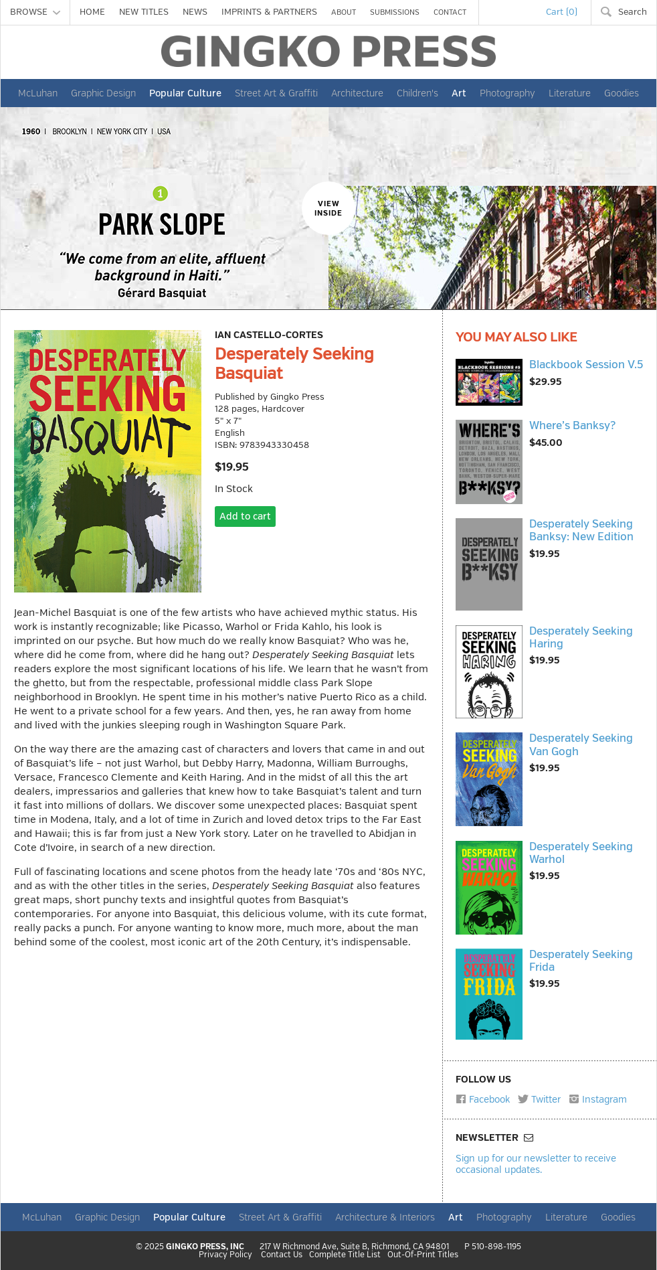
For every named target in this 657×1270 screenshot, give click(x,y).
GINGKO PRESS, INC (205, 1247)
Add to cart (245, 516)
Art (459, 93)
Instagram (598, 1099)
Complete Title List (345, 1255)
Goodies (621, 93)
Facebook (483, 1099)
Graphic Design (103, 93)
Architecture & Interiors (385, 1217)
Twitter (539, 1099)
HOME (92, 12)
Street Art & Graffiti (276, 93)
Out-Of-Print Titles (422, 1255)
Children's (417, 93)
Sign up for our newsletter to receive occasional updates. (536, 1164)
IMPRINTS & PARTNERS (269, 12)
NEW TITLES (144, 12)
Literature (570, 93)
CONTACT (450, 12)
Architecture (357, 93)
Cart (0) (561, 12)
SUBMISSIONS (394, 12)
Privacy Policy (225, 1255)
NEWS (195, 12)
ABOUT (343, 12)
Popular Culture (185, 93)
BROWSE (35, 12)
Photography (507, 93)
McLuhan (38, 93)
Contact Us (281, 1255)
